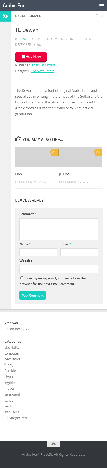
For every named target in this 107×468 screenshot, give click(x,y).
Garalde (10, 371)
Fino (18, 174)
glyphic (9, 376)
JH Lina (64, 174)
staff (23, 39)
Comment (27, 214)
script (8, 400)
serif (7, 406)
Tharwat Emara (43, 65)
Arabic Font (15, 5)
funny (8, 365)
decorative (12, 359)
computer (11, 353)
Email (65, 244)
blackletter (12, 347)
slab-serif (11, 412)
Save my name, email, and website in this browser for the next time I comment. (53, 281)
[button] (31, 57)
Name (25, 244)
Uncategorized (15, 418)
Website (25, 261)
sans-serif (12, 394)
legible (9, 382)
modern (10, 388)
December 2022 (17, 329)
